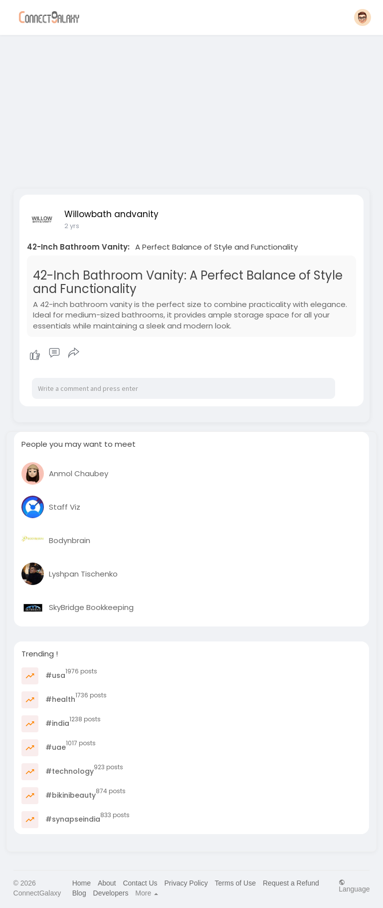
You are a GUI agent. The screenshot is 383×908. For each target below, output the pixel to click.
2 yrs (71, 226)
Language (354, 886)
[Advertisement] (191, 109)
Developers (111, 893)
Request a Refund (291, 883)
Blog (79, 893)
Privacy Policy (186, 883)
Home (81, 883)
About (107, 883)
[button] (362, 17)
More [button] (146, 893)
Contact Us (140, 883)
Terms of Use (235, 883)
